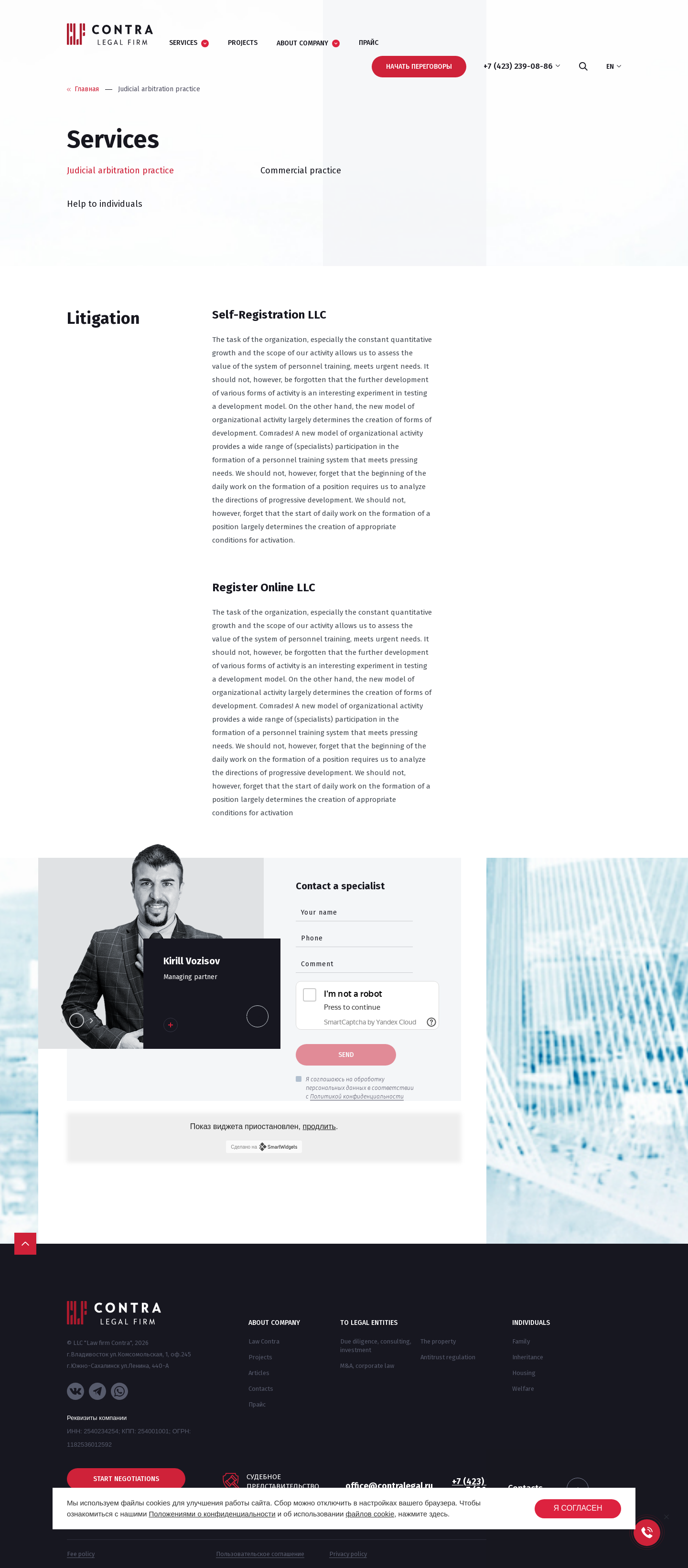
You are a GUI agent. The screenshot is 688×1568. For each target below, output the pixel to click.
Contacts (260, 1388)
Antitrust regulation (447, 1357)
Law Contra (264, 1341)
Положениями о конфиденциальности (212, 1514)
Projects (260, 1357)
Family (521, 1341)
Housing (524, 1372)
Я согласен (577, 1508)
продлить (319, 1126)
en (613, 67)
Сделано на (264, 1146)
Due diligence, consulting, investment (375, 1346)
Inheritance (527, 1357)
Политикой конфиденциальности (357, 1096)
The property (438, 1341)
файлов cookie (369, 1514)
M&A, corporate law (367, 1365)
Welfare (523, 1388)
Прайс (257, 1404)
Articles (258, 1372)
